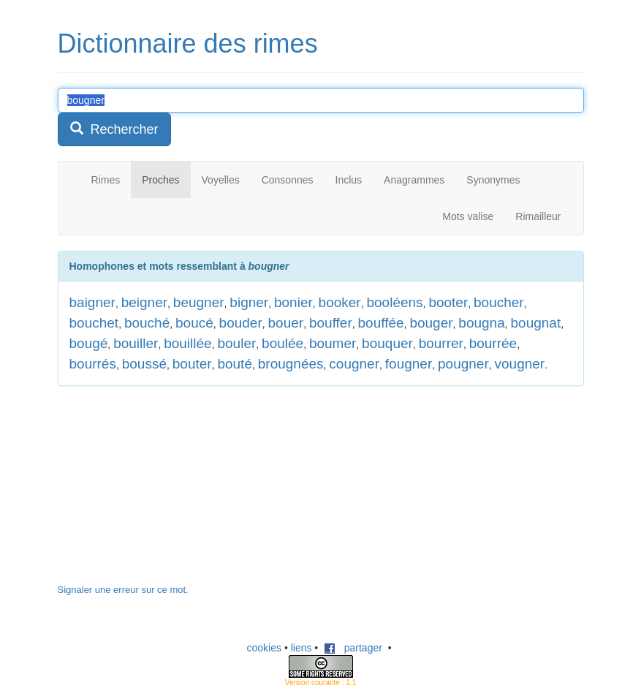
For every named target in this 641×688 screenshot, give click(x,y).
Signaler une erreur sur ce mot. (123, 589)
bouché (147, 322)
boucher (499, 302)
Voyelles (221, 180)
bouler (236, 343)
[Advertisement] (167, 492)
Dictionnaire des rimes (188, 43)
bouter (192, 363)
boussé (144, 363)
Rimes (106, 180)
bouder (240, 322)
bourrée (493, 343)
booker (340, 302)
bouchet (94, 322)
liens (301, 648)
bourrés (92, 363)
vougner (520, 363)
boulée (282, 343)
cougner (354, 363)
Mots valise (467, 216)
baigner (92, 302)
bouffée (381, 322)
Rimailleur (538, 216)
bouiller (135, 343)
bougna (481, 322)
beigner (144, 302)
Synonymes (493, 180)
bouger (430, 322)
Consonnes (288, 180)
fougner (408, 363)
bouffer (330, 322)
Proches (160, 180)
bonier (293, 302)
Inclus (349, 180)
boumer (332, 343)
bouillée (188, 343)
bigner (249, 302)
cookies (264, 648)
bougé (88, 343)
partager (353, 648)
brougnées (291, 363)
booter (448, 302)
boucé (194, 322)
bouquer (387, 343)
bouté (234, 363)
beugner (198, 302)
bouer (286, 322)
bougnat (536, 322)
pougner (463, 363)
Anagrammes (414, 180)
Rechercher (114, 129)
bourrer (441, 343)
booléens (394, 302)
